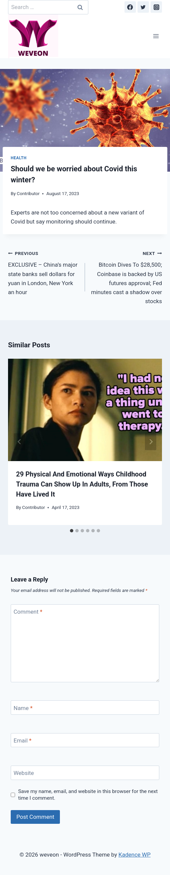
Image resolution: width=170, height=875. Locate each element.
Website (24, 773)
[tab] (71, 530)
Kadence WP (134, 854)
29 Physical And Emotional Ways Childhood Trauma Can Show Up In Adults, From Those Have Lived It (82, 484)
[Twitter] (143, 7)
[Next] (150, 441)
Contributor (28, 193)
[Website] (85, 773)
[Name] (85, 707)
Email (23, 740)
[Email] (85, 740)
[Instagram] (156, 7)
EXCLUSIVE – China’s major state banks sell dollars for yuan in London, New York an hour (43, 272)
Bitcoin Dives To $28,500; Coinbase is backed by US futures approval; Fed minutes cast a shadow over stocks (126, 276)
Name (23, 707)
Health (19, 158)
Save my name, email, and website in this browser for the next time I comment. (88, 794)
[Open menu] (156, 36)
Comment (28, 611)
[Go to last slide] (19, 441)
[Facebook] (130, 7)
